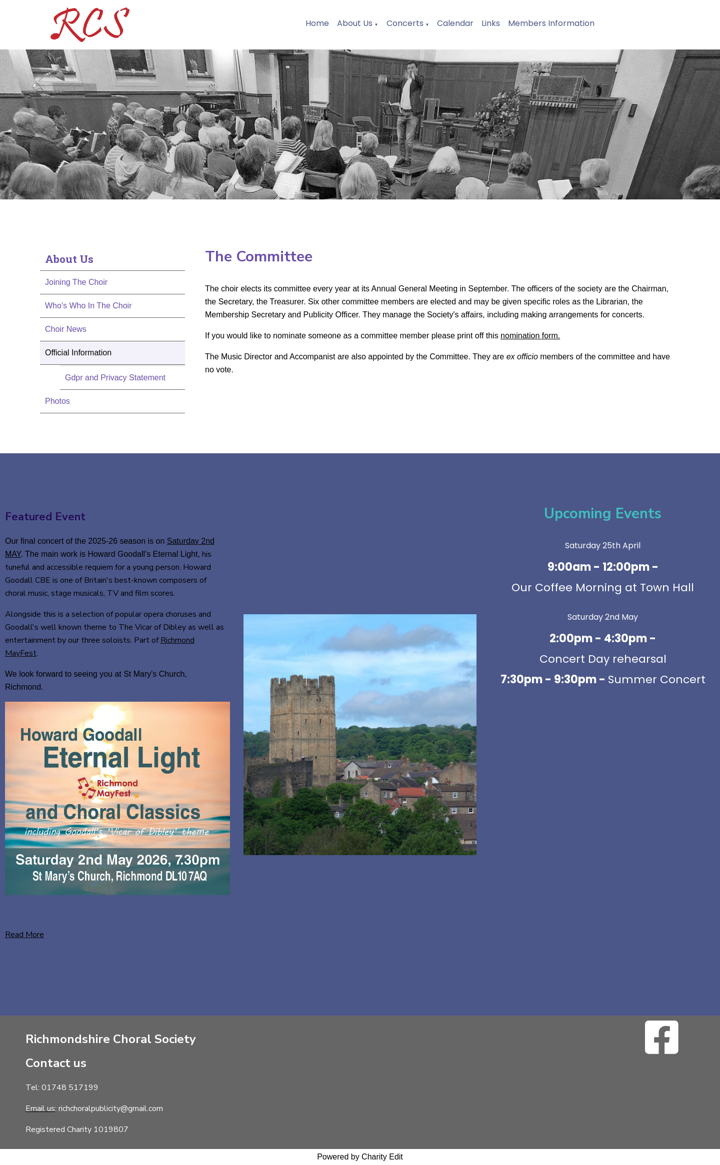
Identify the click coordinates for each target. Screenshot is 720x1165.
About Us (354, 23)
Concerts (405, 23)
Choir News (65, 329)
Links (491, 23)
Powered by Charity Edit (360, 1157)
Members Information (551, 23)
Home (317, 23)
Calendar (455, 23)
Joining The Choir (76, 282)
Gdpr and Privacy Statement (115, 377)
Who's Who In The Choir (88, 305)
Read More (24, 934)
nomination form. (530, 335)
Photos (57, 401)
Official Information (78, 352)
